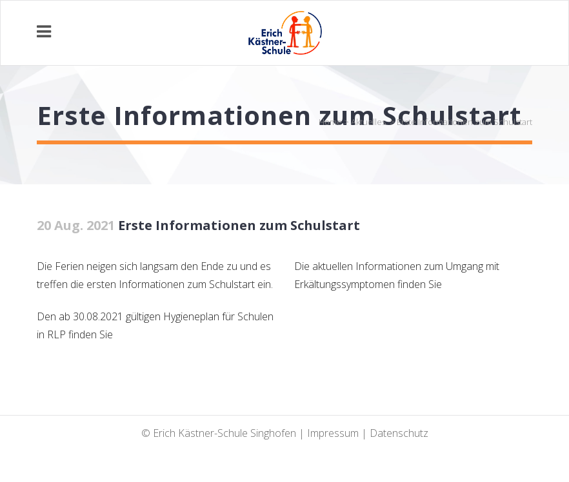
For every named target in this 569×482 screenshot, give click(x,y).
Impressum (333, 433)
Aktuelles (368, 122)
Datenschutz (399, 433)
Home (330, 122)
